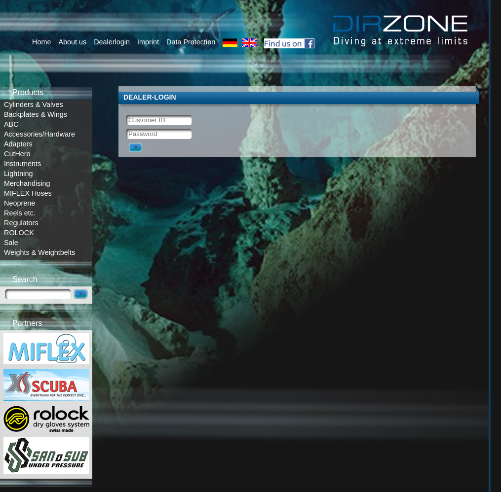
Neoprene (19, 203)
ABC (11, 124)
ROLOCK (19, 233)
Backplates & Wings (35, 114)
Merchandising (27, 183)
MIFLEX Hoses (28, 193)
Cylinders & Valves (33, 104)
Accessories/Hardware (39, 134)
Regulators (21, 223)
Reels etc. (20, 213)
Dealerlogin (112, 42)
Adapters (18, 144)
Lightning (18, 173)
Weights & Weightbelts (39, 252)
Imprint (148, 42)
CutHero (17, 154)
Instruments (22, 164)
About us (72, 42)
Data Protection (190, 42)
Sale (11, 242)
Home (41, 42)
